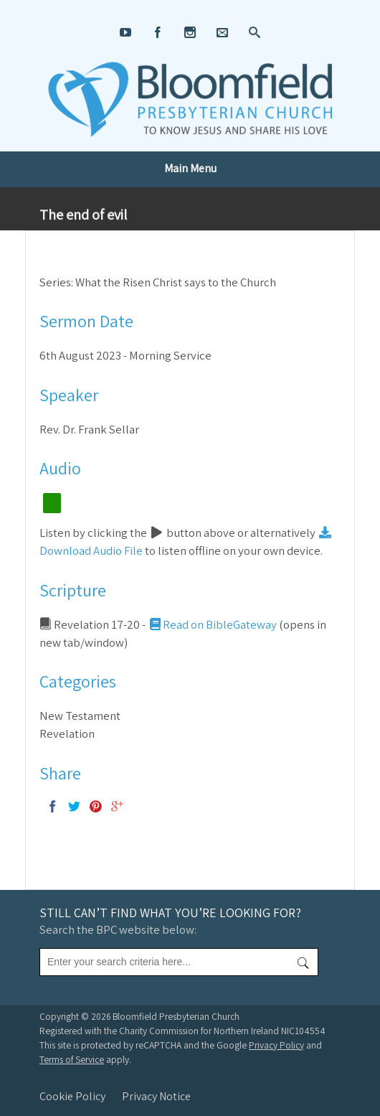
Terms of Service (71, 1059)
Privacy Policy (276, 1044)
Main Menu (190, 168)
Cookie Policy (72, 1096)
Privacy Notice (156, 1096)
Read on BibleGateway (212, 624)
